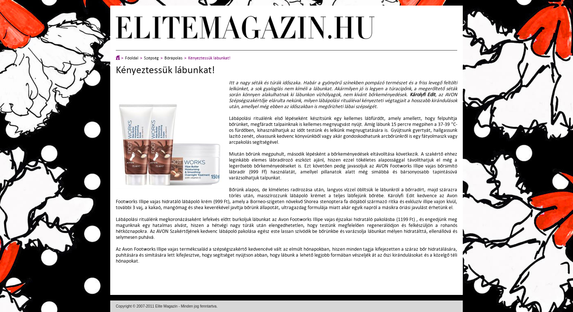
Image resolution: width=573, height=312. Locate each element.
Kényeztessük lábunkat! (209, 58)
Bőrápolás (173, 58)
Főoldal (131, 58)
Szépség (151, 58)
